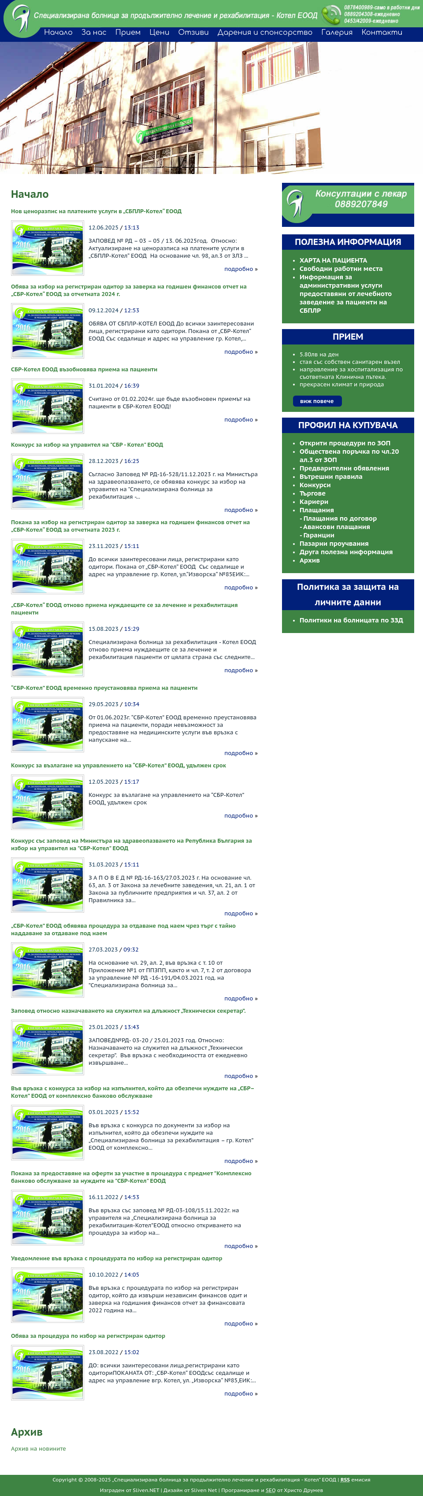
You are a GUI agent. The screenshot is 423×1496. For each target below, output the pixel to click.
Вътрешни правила (331, 476)
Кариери (314, 501)
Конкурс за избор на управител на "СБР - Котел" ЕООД (87, 444)
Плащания (317, 510)
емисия (356, 1479)
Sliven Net (204, 1490)
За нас (94, 33)
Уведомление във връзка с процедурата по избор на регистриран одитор (117, 1258)
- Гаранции (317, 535)
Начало (58, 33)
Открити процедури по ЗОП (345, 443)
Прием (128, 33)
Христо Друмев (303, 1490)
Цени (159, 33)
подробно (238, 269)
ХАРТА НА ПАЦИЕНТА (333, 260)
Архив (310, 560)
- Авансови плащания (335, 526)
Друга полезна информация (346, 552)
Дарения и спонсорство (265, 33)
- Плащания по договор (338, 518)
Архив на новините (38, 1448)
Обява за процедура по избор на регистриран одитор (88, 1336)
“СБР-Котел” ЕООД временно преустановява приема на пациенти (104, 688)
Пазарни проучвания (334, 543)
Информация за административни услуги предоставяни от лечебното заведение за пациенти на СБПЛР (346, 294)
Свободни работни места (341, 268)
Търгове (313, 493)
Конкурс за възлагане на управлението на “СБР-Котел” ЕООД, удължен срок (118, 765)
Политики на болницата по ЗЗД (351, 620)
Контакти (382, 33)
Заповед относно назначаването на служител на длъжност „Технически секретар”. (128, 1011)
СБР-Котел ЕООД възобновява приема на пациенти (84, 369)
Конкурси (315, 485)
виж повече (317, 401)
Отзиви (193, 33)
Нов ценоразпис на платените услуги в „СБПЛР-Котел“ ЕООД (96, 211)
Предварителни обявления (345, 468)
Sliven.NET (146, 1490)
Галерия (336, 33)
